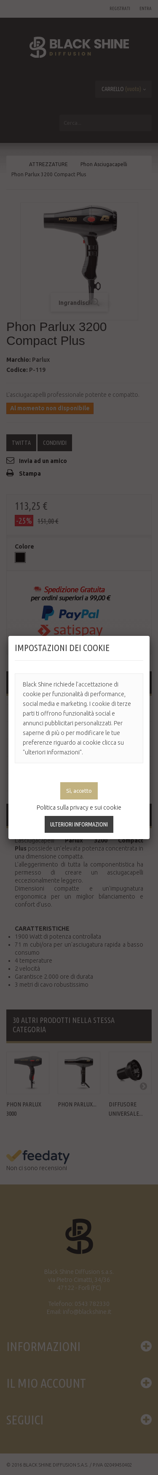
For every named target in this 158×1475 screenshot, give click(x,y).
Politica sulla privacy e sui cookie (79, 807)
